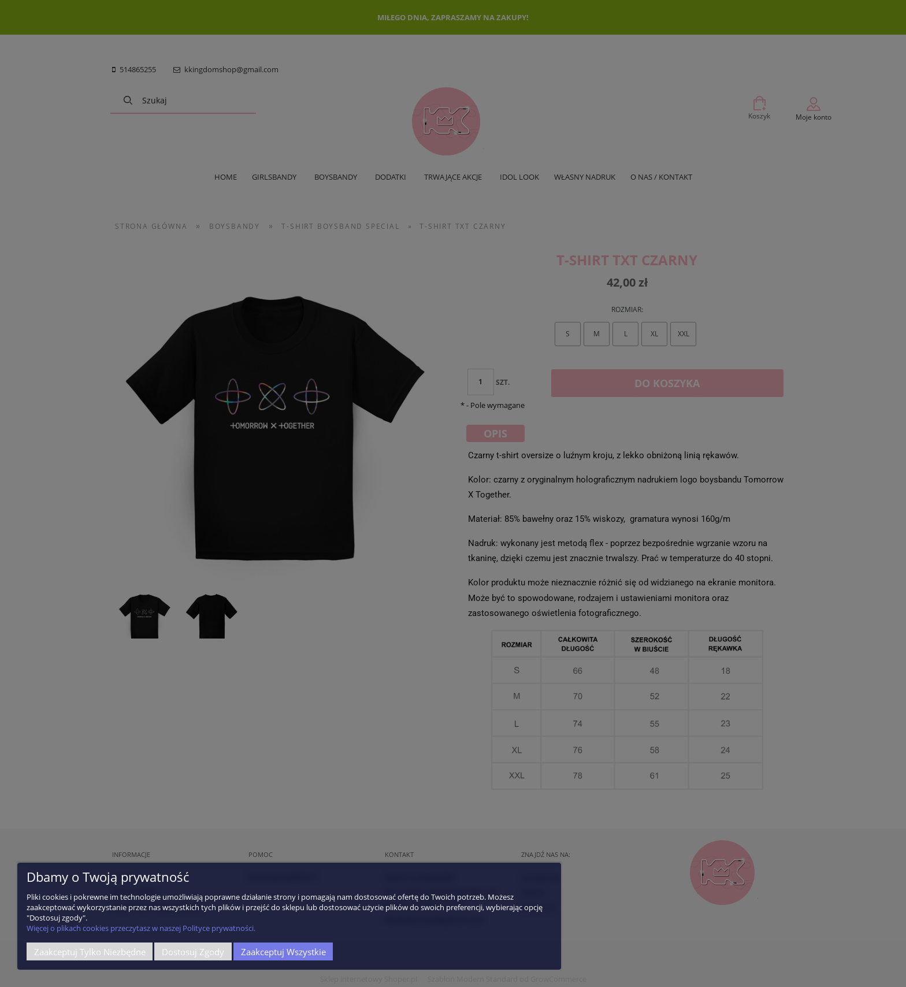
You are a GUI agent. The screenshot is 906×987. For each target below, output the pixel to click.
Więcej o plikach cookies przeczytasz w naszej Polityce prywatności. (141, 928)
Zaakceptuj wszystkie (283, 952)
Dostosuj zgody (193, 952)
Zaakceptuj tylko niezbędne (90, 952)
